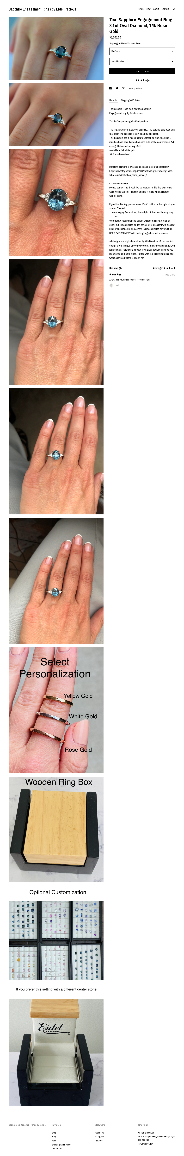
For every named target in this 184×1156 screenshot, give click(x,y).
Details (113, 100)
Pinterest (99, 1140)
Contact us (57, 1148)
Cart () (165, 9)
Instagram (99, 1136)
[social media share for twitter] (117, 88)
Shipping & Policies (130, 100)
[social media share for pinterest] (123, 88)
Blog (148, 9)
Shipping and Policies (61, 1144)
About (156, 9)
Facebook (99, 1132)
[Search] (174, 9)
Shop (141, 9)
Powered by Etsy (145, 1143)
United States (128, 43)
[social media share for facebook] (110, 88)
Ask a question (135, 88)
